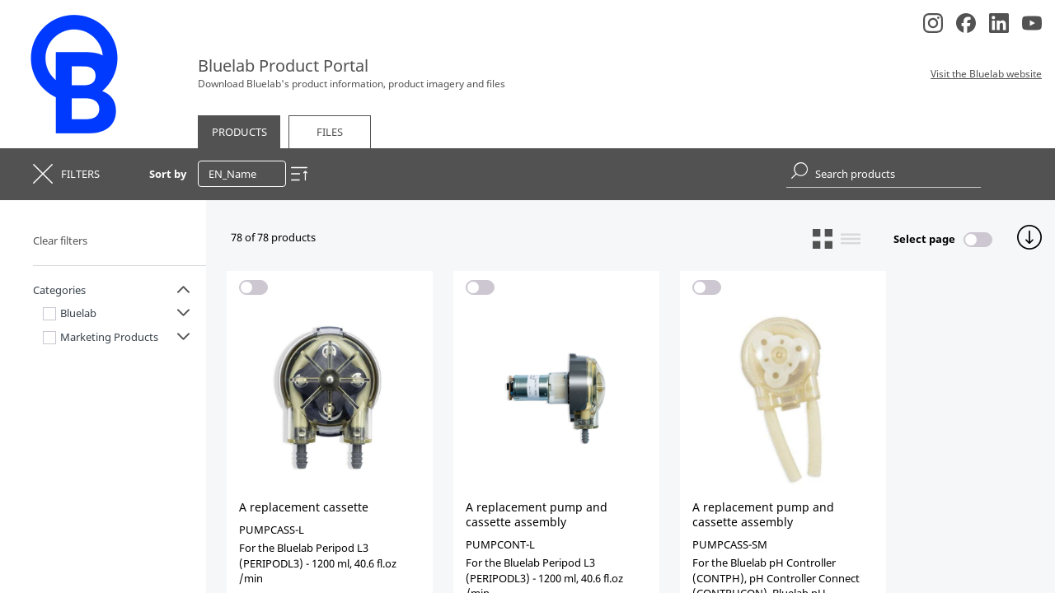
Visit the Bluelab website (986, 74)
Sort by (167, 173)
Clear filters (60, 240)
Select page (924, 238)
